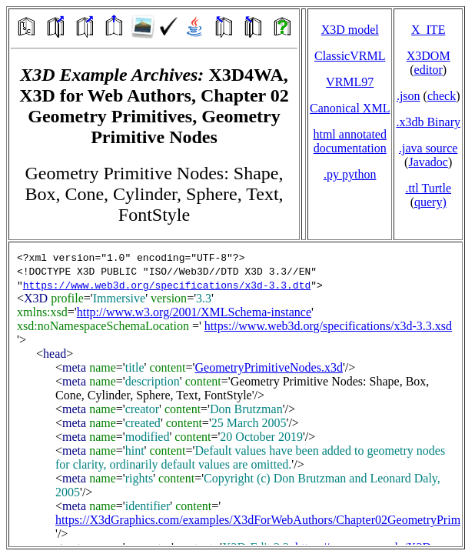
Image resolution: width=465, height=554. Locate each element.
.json (408, 95)
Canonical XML (350, 108)
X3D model (350, 29)
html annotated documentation (350, 141)
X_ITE (428, 29)
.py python (350, 174)
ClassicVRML (349, 55)
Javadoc (428, 162)
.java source (428, 148)
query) (430, 202)
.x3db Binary (428, 121)
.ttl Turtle (428, 188)
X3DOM (428, 55)
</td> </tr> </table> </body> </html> (235, 394)
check (441, 95)
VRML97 (350, 81)
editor (428, 69)
